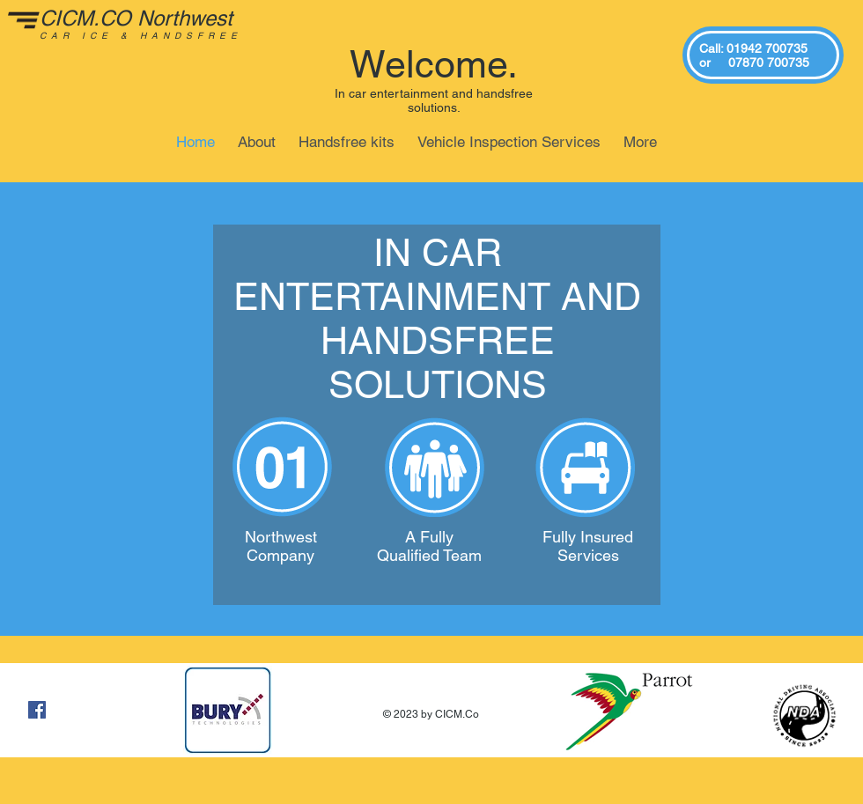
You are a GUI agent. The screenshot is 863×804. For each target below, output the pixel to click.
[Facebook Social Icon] (37, 710)
